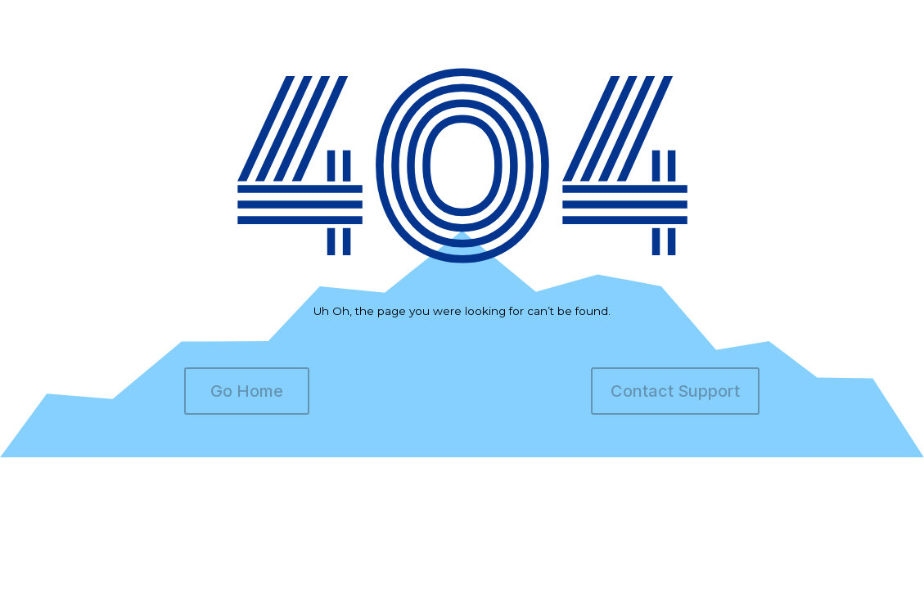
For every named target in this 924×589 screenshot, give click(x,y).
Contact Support (675, 391)
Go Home (246, 391)
